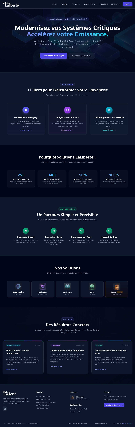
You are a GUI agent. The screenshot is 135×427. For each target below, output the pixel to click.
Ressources (115, 4)
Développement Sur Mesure (46, 402)
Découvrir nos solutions (81, 56)
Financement (103, 4)
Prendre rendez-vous (114, 405)
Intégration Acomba (43, 399)
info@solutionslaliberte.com (116, 396)
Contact (127, 4)
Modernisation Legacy (44, 396)
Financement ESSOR (100, 423)
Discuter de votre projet (54, 56)
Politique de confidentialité (77, 423)
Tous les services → (43, 408)
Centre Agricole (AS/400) (78, 409)
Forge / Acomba (75, 412)
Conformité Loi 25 (42, 405)
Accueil (55, 4)
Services (76, 4)
